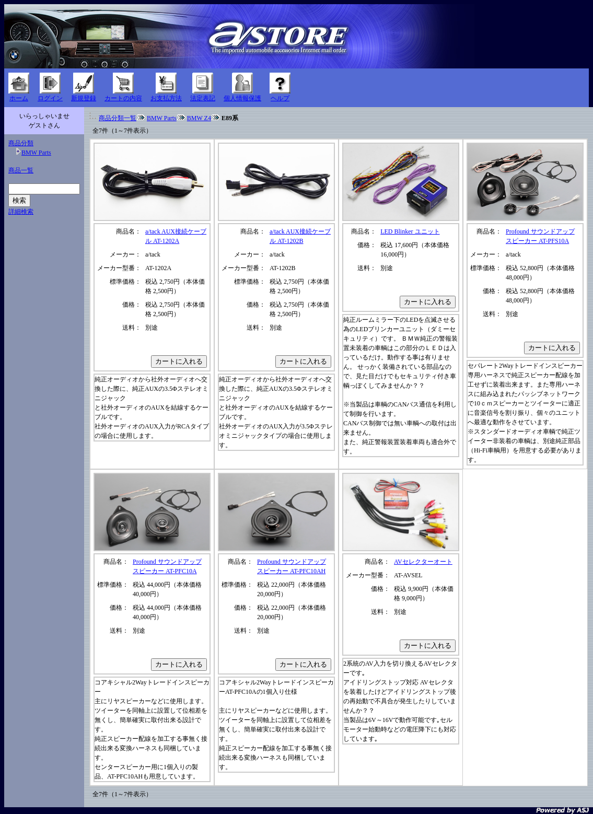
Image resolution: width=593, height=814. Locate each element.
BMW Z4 (199, 118)
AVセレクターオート (423, 561)
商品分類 (20, 143)
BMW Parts (36, 152)
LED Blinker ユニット (409, 231)
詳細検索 (20, 211)
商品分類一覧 (117, 118)
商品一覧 (20, 170)
